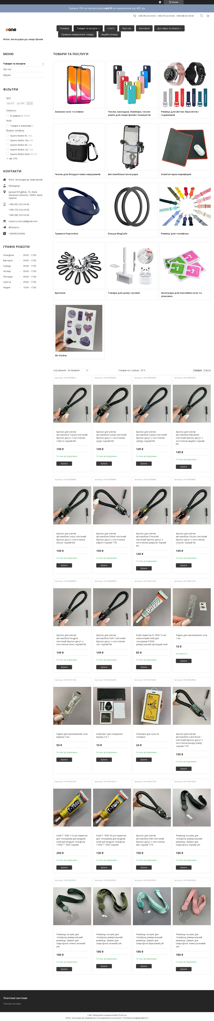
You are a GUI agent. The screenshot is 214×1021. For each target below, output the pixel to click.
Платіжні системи (12, 1003)
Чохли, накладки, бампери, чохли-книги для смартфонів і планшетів (129, 113)
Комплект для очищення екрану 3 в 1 (109, 735)
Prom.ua (123, 1015)
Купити (64, 463)
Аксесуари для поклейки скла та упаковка (181, 294)
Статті (110, 28)
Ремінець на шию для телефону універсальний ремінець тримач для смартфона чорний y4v (189, 840)
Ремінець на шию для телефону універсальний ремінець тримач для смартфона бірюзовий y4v (150, 939)
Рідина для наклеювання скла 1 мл (191, 637)
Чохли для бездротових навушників (77, 174)
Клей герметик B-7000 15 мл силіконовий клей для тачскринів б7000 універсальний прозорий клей (151, 640)
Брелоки (60, 292)
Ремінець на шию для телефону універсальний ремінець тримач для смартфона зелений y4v (109, 939)
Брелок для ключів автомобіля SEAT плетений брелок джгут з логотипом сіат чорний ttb (110, 640)
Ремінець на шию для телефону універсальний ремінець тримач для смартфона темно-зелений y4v (70, 940)
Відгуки (7, 75)
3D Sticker (61, 355)
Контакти (144, 28)
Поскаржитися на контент (109, 1018)
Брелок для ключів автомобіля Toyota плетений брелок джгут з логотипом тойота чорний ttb (71, 436)
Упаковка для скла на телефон (147, 735)
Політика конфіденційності (136, 1018)
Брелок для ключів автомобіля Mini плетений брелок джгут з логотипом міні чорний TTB (150, 840)
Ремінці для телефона (175, 233)
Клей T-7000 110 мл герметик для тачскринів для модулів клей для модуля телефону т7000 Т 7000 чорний (72, 840)
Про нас (126, 28)
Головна (64, 28)
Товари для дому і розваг (124, 292)
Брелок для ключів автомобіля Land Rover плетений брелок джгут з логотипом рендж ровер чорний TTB (189, 740)
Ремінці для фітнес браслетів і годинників (180, 113)
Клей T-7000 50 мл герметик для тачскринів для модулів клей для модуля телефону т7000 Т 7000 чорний (111, 840)
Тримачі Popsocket (66, 233)
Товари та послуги (87, 28)
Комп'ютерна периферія (176, 174)
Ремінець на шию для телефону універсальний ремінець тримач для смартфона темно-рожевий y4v (190, 940)
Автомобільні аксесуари (123, 174)
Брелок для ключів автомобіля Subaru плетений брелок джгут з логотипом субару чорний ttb (151, 436)
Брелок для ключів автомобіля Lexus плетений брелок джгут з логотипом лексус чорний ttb (71, 538)
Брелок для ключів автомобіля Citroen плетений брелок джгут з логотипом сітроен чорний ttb (191, 538)
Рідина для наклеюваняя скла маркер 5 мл (72, 735)
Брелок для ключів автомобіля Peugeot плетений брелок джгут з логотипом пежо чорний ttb (71, 640)
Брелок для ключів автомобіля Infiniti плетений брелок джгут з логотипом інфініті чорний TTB (111, 538)
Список (207, 370)
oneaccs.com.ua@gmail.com (23, 221)
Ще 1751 (13, 158)
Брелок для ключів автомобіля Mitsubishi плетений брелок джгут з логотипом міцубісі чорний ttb (190, 437)
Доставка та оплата (168, 28)
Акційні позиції (109, 34)
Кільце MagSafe (117, 233)
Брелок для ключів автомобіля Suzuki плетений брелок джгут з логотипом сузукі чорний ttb (111, 436)
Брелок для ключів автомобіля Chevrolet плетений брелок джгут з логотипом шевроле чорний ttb (151, 539)
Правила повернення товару (77, 34)
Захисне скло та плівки (69, 111)
